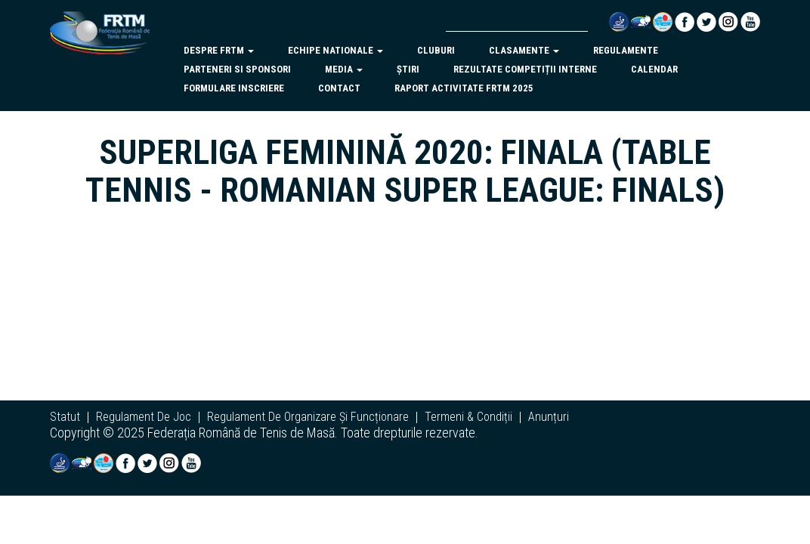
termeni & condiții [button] (468, 417)
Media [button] (344, 69)
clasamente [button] (524, 50)
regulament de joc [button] (143, 417)
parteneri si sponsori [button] (237, 69)
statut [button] (65, 417)
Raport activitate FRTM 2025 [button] (463, 88)
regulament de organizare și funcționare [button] (308, 417)
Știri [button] (408, 69)
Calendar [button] (654, 69)
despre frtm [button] (219, 50)
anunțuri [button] (548, 417)
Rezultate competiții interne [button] (525, 69)
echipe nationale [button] (335, 50)
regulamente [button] (625, 50)
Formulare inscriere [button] (234, 88)
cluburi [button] (436, 50)
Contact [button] (339, 88)
